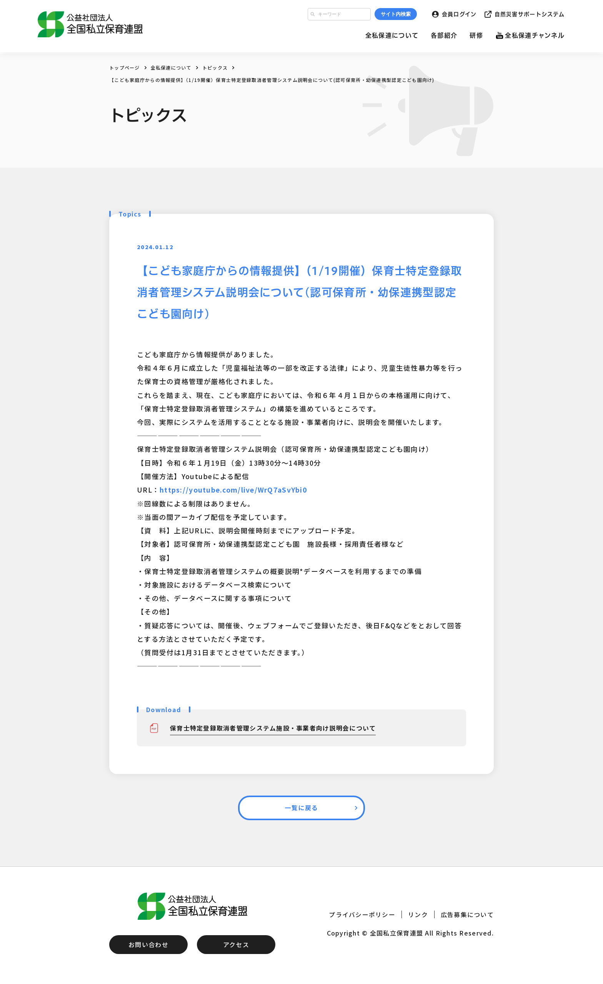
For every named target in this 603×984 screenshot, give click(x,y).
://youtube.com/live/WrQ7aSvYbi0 (244, 489)
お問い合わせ (148, 944)
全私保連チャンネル (535, 36)
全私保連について (391, 36)
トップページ (124, 67)
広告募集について (467, 914)
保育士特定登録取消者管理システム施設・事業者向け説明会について (273, 728)
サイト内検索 (396, 15)
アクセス (236, 944)
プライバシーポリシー (362, 914)
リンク (418, 914)
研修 (476, 36)
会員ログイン (459, 15)
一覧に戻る (301, 808)
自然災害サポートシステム (530, 15)
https (170, 489)
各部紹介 (444, 36)
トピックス (215, 67)
